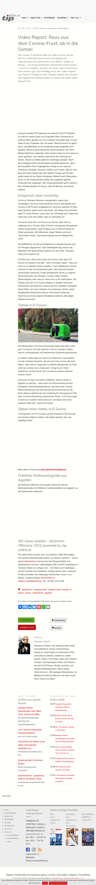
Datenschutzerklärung (58, 883)
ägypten (48, 593)
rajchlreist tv (27, 590)
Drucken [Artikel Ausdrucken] (56, 628)
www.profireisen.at (34, 834)
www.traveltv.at (47, 578)
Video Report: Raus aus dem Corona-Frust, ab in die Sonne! (48, 43)
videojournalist (40, 590)
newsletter (62, 18)
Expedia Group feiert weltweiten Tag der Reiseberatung (63, 707)
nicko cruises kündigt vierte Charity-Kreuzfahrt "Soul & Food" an (64, 750)
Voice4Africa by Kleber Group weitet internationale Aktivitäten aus (31, 745)
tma (55, 818)
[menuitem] (10, 18)
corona (28, 593)
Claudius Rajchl (42, 641)
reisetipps (71, 820)
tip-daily (7, 822)
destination (63, 28)
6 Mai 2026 (63, 698)
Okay (45, 883)
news (24, 18)
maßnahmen (38, 593)
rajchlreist (51, 28)
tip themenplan (13, 838)
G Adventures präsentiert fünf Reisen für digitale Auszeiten (65, 778)
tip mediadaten (13, 835)
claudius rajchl (54, 590)
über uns (75, 18)
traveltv (65, 590)
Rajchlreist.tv (30, 561)
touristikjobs (49, 18)
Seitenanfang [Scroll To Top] (58, 620)
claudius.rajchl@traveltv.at (30, 581)
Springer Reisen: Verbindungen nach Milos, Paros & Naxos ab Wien (65, 738)
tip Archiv (8, 829)
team (9, 841)
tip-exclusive (9, 826)
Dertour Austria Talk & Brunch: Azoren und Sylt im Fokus (64, 719)
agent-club (35, 18)
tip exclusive (88, 817)
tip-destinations (10, 813)
